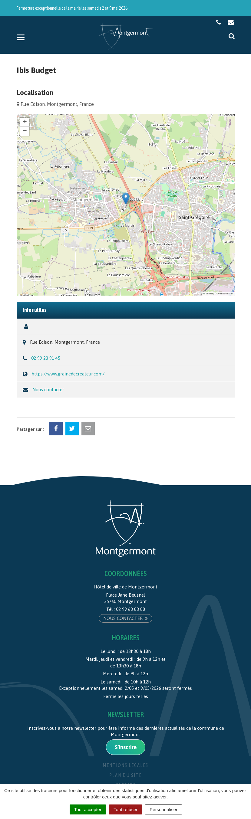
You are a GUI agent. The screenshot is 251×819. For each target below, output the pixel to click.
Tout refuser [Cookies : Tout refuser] (125, 809)
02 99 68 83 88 (130, 609)
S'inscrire (126, 747)
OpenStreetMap (225, 293)
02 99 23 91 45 (45, 358)
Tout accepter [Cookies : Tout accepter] (87, 809)
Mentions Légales (125, 765)
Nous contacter (48, 389)
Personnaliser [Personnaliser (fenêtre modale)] (163, 809)
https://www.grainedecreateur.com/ (67, 373)
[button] (126, 198)
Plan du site (125, 775)
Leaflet (208, 293)
